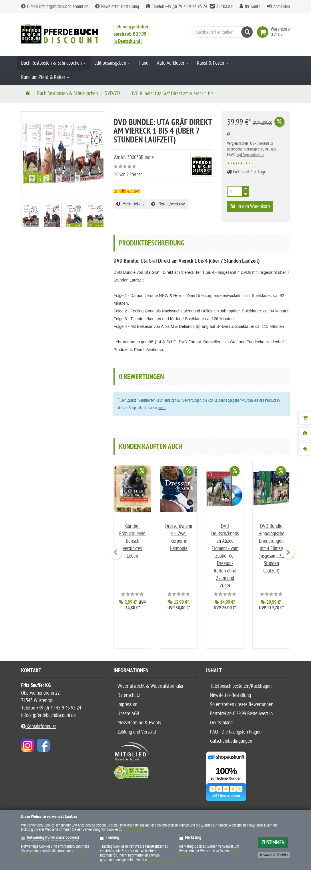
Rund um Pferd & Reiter (45, 77)
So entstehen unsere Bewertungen (241, 695)
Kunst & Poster (212, 63)
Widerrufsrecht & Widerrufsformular (150, 676)
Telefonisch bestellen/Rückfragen (241, 676)
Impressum (127, 695)
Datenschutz (128, 686)
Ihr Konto (252, 6)
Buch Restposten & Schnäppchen (53, 63)
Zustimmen (273, 843)
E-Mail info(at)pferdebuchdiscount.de (54, 6)
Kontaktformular (38, 717)
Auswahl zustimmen (274, 855)
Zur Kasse (224, 6)
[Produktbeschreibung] (305, 433)
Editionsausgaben (112, 63)
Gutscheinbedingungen (231, 731)
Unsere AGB (128, 704)
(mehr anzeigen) (159, 859)
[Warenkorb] (305, 418)
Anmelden (281, 6)
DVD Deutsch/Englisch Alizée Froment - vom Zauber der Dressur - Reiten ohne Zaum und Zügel (225, 556)
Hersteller (34, 806)
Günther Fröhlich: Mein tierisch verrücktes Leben (132, 541)
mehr (162, 407)
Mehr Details (130, 204)
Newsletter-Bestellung (117, 6)
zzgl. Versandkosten (250, 154)
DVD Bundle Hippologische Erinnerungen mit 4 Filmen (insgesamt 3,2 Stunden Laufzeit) (271, 548)
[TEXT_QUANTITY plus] (245, 189)
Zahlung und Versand (136, 722)
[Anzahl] (234, 191)
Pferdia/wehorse (168, 204)
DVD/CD (112, 93)
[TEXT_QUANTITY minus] (245, 193)
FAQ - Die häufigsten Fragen (236, 722)
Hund (143, 63)
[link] (264, 32)
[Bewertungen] (305, 449)
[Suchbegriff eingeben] (221, 32)
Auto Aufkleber (172, 63)
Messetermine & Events (139, 713)
